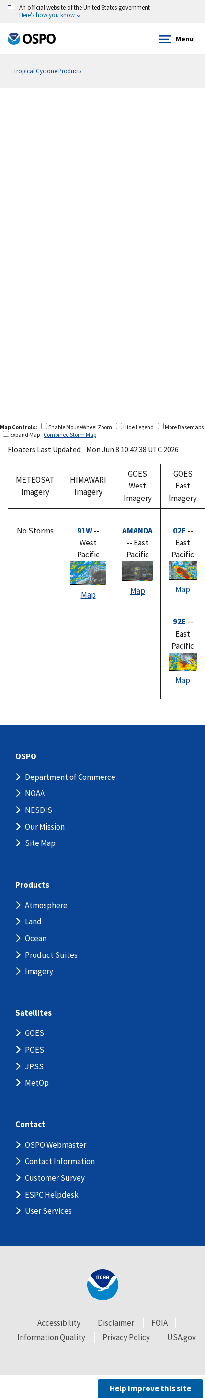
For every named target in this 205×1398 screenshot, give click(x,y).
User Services (48, 1211)
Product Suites (51, 955)
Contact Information (60, 1161)
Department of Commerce (70, 777)
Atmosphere (46, 905)
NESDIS (38, 810)
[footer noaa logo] (102, 1284)
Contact (30, 1124)
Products (32, 884)
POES (34, 1049)
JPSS (34, 1066)
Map (88, 594)
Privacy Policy (126, 1337)
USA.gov (181, 1337)
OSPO (25, 756)
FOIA (159, 1323)
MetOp (37, 1082)
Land (33, 921)
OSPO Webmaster (55, 1145)
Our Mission (45, 826)
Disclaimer (116, 1323)
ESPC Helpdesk (52, 1194)
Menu (175, 39)
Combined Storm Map (70, 434)
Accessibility (58, 1323)
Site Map (40, 843)
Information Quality (51, 1337)
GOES (34, 1033)
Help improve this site (150, 1388)
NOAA (35, 793)
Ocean (35, 938)
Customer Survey (55, 1178)
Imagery (39, 971)
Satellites (33, 1013)
